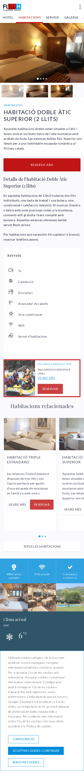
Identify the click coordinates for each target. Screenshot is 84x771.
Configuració (23, 739)
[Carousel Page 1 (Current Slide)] (38, 79)
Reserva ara (42, 165)
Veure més (46, 378)
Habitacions (29, 17)
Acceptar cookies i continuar (36, 750)
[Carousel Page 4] (46, 78)
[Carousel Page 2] (40, 78)
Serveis (52, 17)
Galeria (71, 17)
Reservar (50, 389)
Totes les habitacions (42, 546)
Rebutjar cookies (26, 762)
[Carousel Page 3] (43, 78)
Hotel (8, 17)
